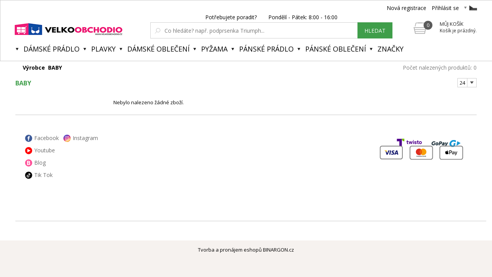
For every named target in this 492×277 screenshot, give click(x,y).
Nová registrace (406, 8)
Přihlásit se (445, 8)
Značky (390, 48)
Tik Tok (43, 175)
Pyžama (214, 48)
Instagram (85, 138)
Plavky (103, 48)
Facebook (46, 138)
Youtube (44, 150)
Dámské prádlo (51, 48)
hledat (375, 30)
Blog (40, 162)
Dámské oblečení (158, 48)
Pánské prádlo (266, 48)
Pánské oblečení (335, 48)
